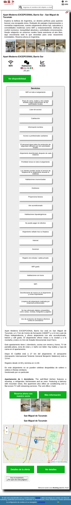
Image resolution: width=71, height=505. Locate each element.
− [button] (7, 432)
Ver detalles (50, 469)
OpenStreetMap (62, 462)
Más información (52, 395)
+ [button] (7, 428)
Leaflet (52, 462)
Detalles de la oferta (20, 469)
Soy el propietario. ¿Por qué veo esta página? (17, 479)
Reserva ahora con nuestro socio (23, 395)
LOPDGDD (41, 502)
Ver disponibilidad (17, 79)
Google (37, 498)
